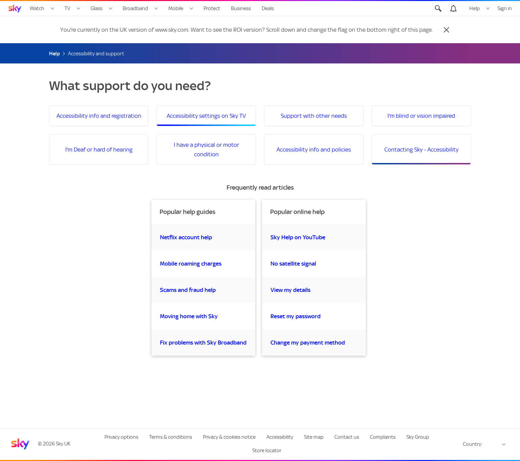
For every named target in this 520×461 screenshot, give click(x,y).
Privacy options (121, 437)
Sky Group (417, 437)
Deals (268, 8)
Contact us (346, 437)
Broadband (135, 8)
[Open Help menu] (487, 8)
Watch (37, 8)
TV (67, 8)
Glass (96, 8)
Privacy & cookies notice (229, 437)
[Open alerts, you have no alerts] (453, 8)
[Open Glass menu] (110, 8)
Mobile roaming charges (190, 263)
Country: (472, 444)
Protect (212, 8)
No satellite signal (293, 263)
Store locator (266, 451)
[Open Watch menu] (52, 8)
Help (474, 8)
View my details (290, 290)
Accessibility (279, 437)
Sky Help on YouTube (297, 237)
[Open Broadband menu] (156, 8)
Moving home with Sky (189, 316)
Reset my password (295, 316)
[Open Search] (438, 8)
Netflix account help (186, 237)
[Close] (446, 29)
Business (241, 8)
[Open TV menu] (78, 8)
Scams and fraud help (188, 290)
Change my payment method (307, 342)
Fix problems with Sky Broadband (203, 342)
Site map (314, 437)
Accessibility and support (96, 54)
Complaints (383, 437)
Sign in (504, 8)
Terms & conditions (170, 437)
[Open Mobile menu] (191, 8)
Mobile (175, 8)
